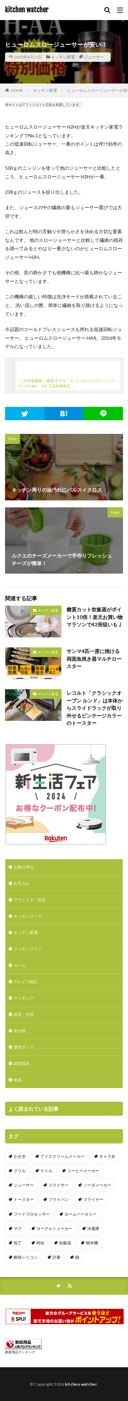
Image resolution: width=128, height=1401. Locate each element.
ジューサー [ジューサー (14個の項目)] (24, 1185)
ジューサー (94, 56)
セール (20, 965)
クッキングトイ (28, 948)
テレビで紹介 (26, 981)
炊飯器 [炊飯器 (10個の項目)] (65, 1242)
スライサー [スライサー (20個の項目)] (58, 1185)
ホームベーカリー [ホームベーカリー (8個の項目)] (81, 1214)
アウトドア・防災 (30, 899)
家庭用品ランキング (20, 1352)
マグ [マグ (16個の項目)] (18, 1228)
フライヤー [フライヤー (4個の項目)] (93, 1199)
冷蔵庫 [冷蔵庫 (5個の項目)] (93, 1228)
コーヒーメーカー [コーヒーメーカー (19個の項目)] (83, 1170)
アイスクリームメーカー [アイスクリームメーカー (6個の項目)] (62, 1156)
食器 (18, 1079)
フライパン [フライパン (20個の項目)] (58, 1199)
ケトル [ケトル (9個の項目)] (46, 1170)
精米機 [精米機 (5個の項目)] (92, 1242)
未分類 (20, 1030)
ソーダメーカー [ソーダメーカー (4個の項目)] (97, 1185)
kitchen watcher (26, 10)
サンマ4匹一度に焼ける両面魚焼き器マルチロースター (94, 658)
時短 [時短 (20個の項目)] (40, 1242)
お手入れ (22, 883)
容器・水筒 (24, 1014)
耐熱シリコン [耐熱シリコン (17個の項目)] (26, 1257)
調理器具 (22, 1063)
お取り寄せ (24, 867)
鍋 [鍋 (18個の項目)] (77, 1257)
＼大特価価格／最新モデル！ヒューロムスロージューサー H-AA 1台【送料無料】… (66, 383)
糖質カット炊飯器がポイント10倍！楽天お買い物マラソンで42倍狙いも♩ (95, 616)
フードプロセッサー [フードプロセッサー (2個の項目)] (32, 1214)
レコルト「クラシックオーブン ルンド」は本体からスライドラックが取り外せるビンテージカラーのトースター (95, 708)
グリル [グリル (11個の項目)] (20, 1170)
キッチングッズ (28, 916)
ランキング (24, 997)
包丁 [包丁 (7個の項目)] (18, 1242)
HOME (17, 90)
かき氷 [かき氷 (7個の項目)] (20, 1156)
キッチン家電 (63, 56)
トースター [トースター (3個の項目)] (24, 1199)
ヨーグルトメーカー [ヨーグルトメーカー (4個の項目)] (54, 1228)
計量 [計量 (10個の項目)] (56, 1257)
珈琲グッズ (24, 1047)
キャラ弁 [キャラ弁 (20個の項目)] (107, 1156)
